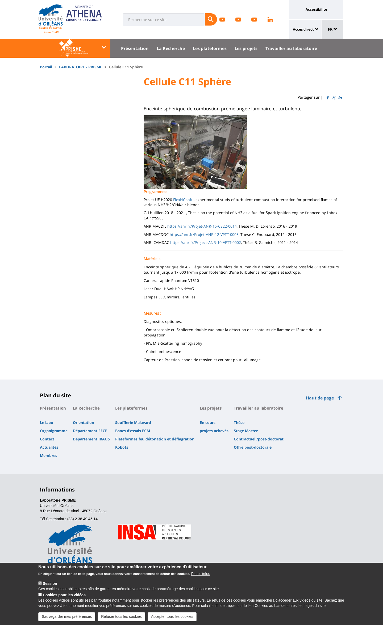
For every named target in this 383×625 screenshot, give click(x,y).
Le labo (46, 422)
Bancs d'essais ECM (132, 430)
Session (50, 584)
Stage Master (246, 430)
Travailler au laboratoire (291, 48)
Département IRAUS (91, 438)
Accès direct (303, 29)
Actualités (49, 447)
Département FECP (90, 430)
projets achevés (214, 430)
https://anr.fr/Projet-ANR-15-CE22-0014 (202, 226)
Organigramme (54, 430)
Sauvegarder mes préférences (67, 617)
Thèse (239, 422)
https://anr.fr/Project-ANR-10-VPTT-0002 (205, 242)
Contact (47, 438)
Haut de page (320, 398)
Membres (48, 455)
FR (332, 29)
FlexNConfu (183, 199)
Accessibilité (316, 9)
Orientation (83, 422)
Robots (121, 447)
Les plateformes (210, 48)
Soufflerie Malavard (133, 422)
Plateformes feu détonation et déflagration (154, 438)
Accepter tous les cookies (172, 617)
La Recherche (171, 48)
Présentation (135, 48)
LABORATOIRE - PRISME (80, 66)
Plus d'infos (200, 575)
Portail (46, 66)
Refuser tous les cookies (121, 617)
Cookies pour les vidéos (64, 596)
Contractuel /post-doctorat (259, 438)
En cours (207, 422)
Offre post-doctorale (253, 447)
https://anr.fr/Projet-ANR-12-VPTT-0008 (204, 234)
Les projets (246, 48)
